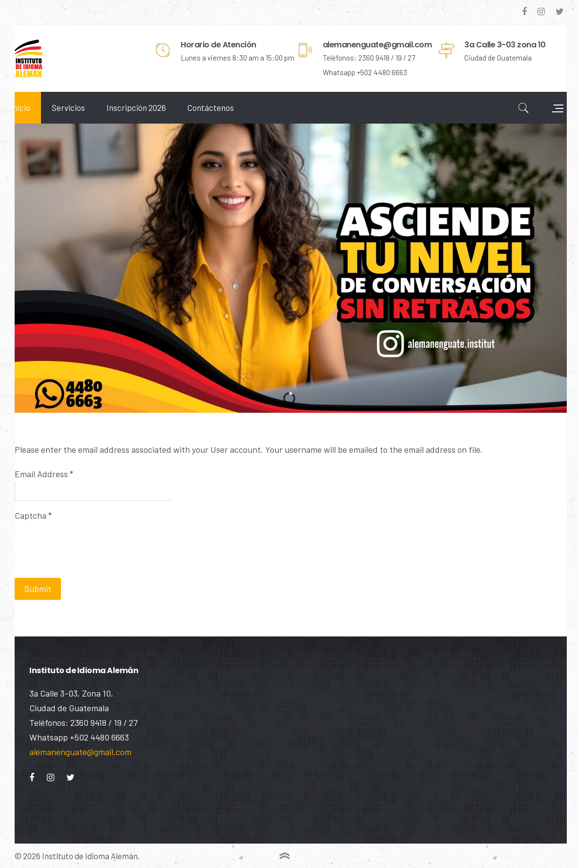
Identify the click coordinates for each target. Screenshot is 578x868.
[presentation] (103, 529)
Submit (52, 576)
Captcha (47, 502)
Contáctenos (225, 107)
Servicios (83, 107)
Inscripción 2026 (151, 107)
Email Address (58, 461)
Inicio (35, 107)
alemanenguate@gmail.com (80, 751)
